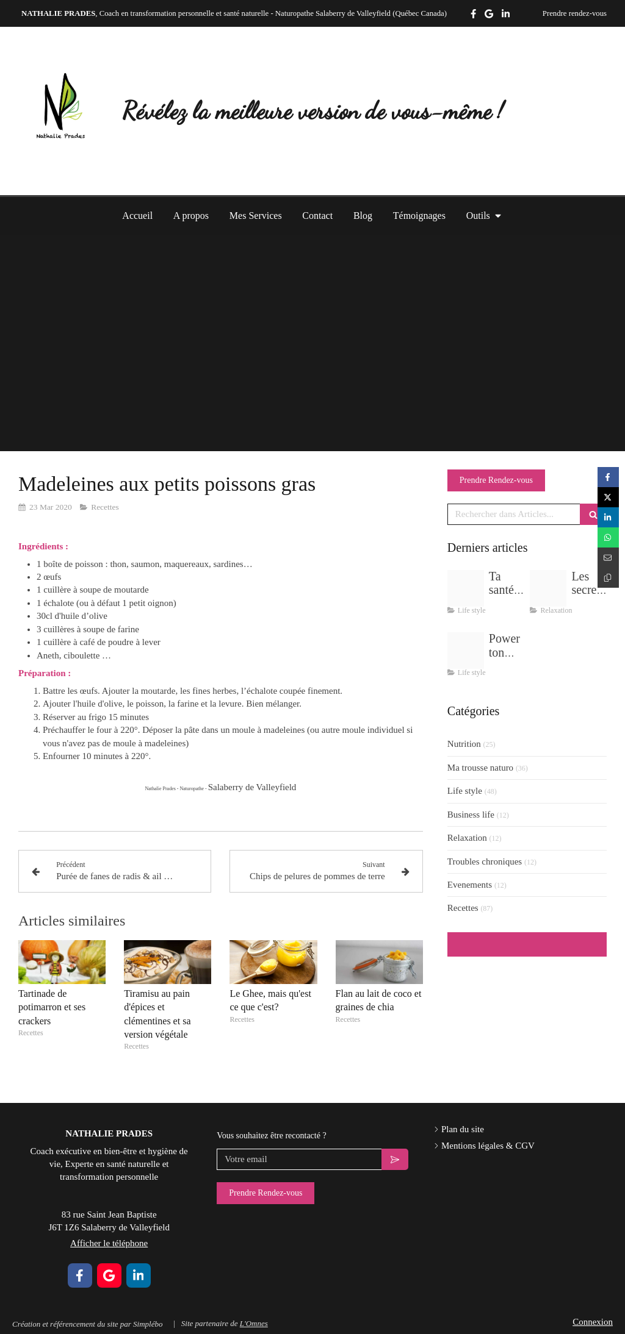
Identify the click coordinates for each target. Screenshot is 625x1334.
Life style (464, 791)
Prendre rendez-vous (575, 13)
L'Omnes (254, 1323)
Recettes (463, 908)
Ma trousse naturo (480, 767)
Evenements (469, 885)
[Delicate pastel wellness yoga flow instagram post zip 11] (548, 588)
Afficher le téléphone (580, 40)
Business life (470, 814)
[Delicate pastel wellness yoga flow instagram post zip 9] (465, 650)
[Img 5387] (465, 588)
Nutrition (464, 744)
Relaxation (467, 838)
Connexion (593, 1322)
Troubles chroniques (484, 861)
